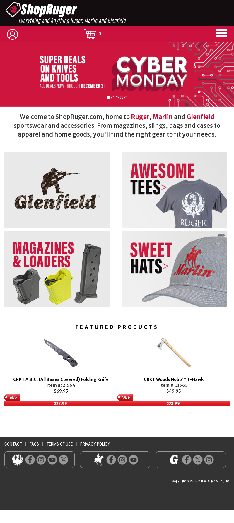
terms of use (60, 444)
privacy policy (95, 444)
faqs (34, 444)
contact (13, 444)
